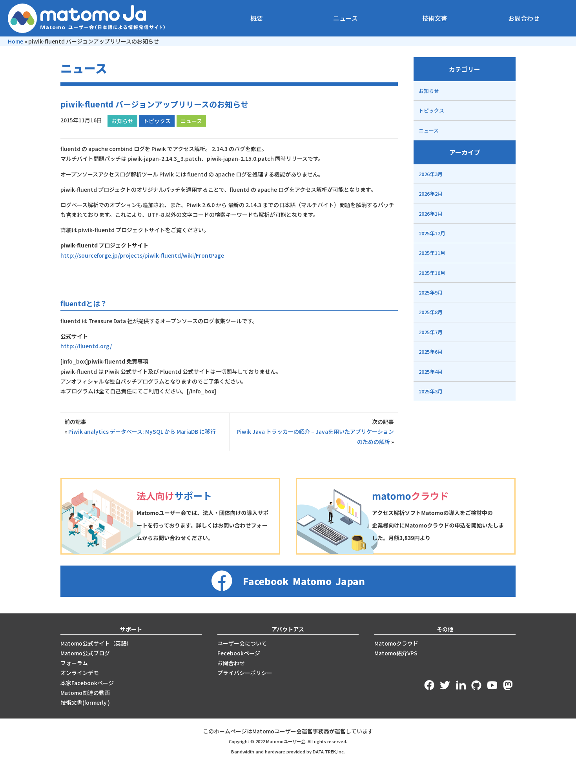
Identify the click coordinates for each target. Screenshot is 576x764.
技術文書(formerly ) (85, 702)
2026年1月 (431, 213)
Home (15, 41)
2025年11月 (432, 252)
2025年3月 (431, 391)
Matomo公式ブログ (85, 653)
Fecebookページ (238, 653)
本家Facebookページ (87, 683)
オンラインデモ (79, 673)
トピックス (157, 121)
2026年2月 (431, 193)
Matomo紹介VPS (395, 653)
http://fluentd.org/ (86, 346)
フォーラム (74, 663)
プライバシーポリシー (244, 673)
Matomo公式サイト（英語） (96, 643)
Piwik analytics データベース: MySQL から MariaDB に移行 (142, 431)
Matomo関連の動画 (85, 693)
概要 (256, 18)
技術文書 (434, 18)
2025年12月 (432, 233)
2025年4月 (431, 371)
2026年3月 (431, 174)
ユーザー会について (242, 643)
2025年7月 (431, 332)
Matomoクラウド (396, 643)
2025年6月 (431, 351)
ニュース (345, 18)
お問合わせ (524, 18)
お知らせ (122, 121)
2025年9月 (431, 292)
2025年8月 (431, 312)
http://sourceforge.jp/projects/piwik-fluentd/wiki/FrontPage (142, 255)
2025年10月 (432, 272)
